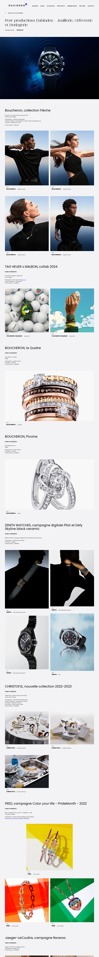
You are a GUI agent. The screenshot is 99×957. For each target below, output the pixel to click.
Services (35, 6)
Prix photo (61, 6)
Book (42, 6)
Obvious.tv (23, 280)
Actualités (51, 6)
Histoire (82, 6)
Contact (91, 6)
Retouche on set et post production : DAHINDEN (17, 818)
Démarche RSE (72, 6)
